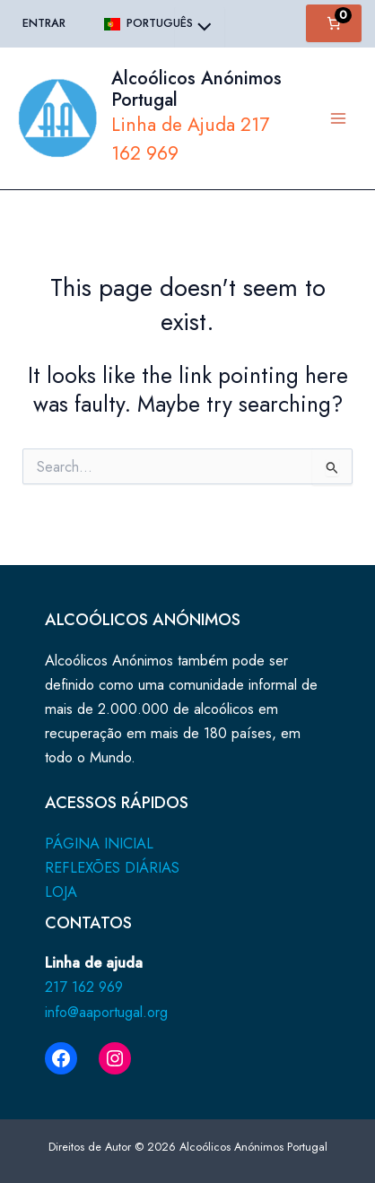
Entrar (43, 22)
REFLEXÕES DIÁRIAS (112, 867)
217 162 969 (84, 986)
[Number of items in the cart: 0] (334, 23)
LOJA (61, 891)
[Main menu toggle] (337, 118)
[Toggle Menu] (199, 28)
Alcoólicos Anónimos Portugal (196, 89)
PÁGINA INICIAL (99, 843)
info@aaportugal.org (106, 1011)
